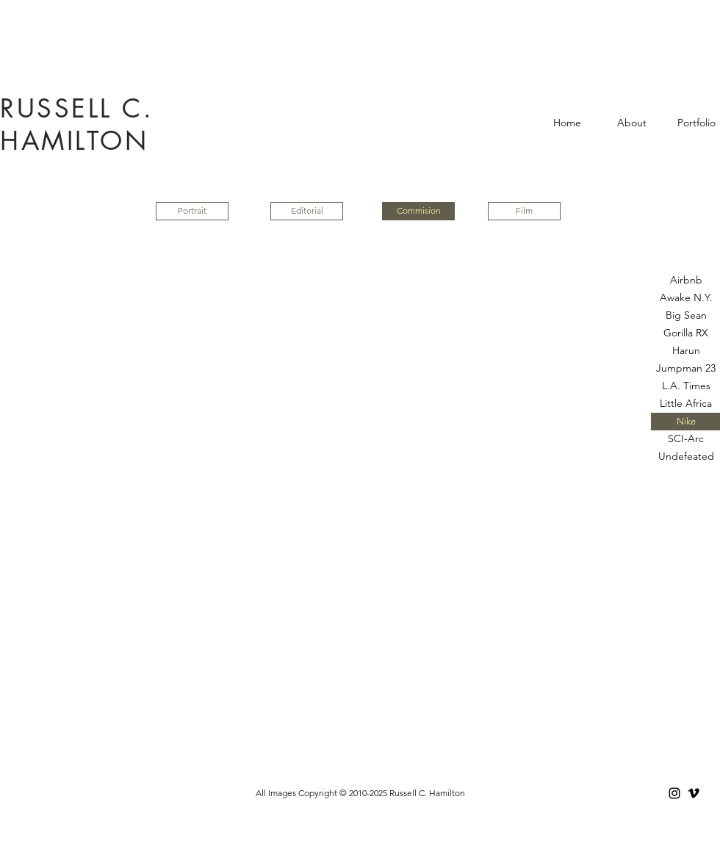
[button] (418, 211)
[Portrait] (192, 211)
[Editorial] (306, 211)
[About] (631, 123)
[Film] (524, 211)
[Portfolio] (696, 123)
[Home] (567, 123)
